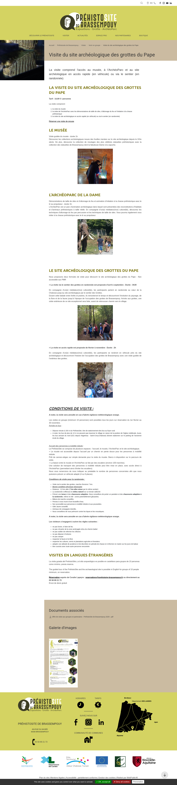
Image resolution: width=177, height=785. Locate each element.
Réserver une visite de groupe (61, 121)
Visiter (83, 45)
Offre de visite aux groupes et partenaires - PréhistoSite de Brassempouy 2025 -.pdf (81, 616)
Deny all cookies (122, 782)
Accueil (51, 45)
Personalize (138, 782)
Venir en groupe (94, 45)
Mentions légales (57, 778)
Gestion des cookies (106, 778)
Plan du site (44, 778)
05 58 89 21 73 (41, 742)
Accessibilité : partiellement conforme (81, 778)
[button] (141, 3)
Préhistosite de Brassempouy (67, 45)
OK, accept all (103, 782)
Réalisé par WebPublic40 (127, 778)
